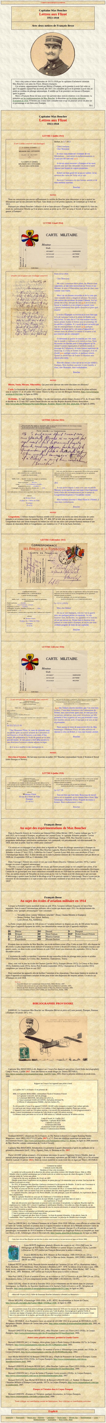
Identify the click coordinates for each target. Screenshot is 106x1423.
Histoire (41, 1418)
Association (52, 1420)
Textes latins (61, 1418)
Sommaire (9, 1418)
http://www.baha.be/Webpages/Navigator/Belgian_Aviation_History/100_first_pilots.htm (42, 404)
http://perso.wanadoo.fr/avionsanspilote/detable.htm (70, 1323)
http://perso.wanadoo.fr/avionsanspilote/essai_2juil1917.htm (31, 1074)
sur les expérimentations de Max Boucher (37, 98)
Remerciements (39, 1420)
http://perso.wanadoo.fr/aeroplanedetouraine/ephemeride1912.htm (41, 1288)
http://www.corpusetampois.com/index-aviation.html (27, 1396)
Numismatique (85, 1418)
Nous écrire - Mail (65, 1420)
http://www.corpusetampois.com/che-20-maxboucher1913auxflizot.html (44, 1333)
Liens (96, 1418)
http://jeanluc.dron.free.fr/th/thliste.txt (66, 1233)
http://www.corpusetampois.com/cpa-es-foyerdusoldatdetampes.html (34, 1375)
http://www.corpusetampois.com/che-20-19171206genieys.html (41, 1345)
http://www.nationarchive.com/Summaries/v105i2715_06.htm (49, 1141)
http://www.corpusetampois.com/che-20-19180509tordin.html (46, 1352)
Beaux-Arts (31, 1418)
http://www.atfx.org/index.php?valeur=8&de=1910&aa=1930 (31, 1303)
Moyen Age (73, 1418)
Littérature (50, 1418)
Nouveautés (20, 1418)
